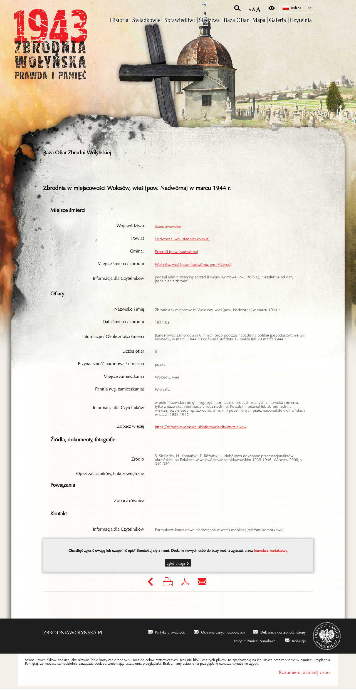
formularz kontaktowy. (271, 550)
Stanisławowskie (168, 226)
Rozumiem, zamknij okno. (305, 671)
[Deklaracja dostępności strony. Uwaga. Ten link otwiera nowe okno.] (279, 632)
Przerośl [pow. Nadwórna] (176, 251)
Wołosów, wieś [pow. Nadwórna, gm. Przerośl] (193, 264)
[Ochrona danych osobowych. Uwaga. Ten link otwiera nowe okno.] (219, 632)
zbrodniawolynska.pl (73, 632)
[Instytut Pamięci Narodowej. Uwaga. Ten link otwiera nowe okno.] (251, 641)
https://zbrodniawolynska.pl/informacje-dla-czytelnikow (200, 426)
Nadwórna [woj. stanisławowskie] (182, 238)
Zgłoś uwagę (176, 563)
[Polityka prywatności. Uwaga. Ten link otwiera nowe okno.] (167, 632)
